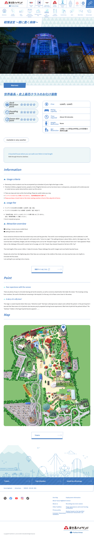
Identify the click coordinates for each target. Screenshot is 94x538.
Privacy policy (57, 510)
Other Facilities (57, 507)
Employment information (73, 497)
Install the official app (74, 481)
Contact (68, 501)
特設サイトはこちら (42, 269)
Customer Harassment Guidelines (59, 513)
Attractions (18, 488)
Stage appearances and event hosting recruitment (77, 507)
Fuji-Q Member (41, 481)
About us (55, 504)
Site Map (55, 497)
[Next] (87, 76)
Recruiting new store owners (74, 504)
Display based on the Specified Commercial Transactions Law (75, 511)
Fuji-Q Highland (8, 488)
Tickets (37, 435)
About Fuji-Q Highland (59, 501)
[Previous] (76, 76)
